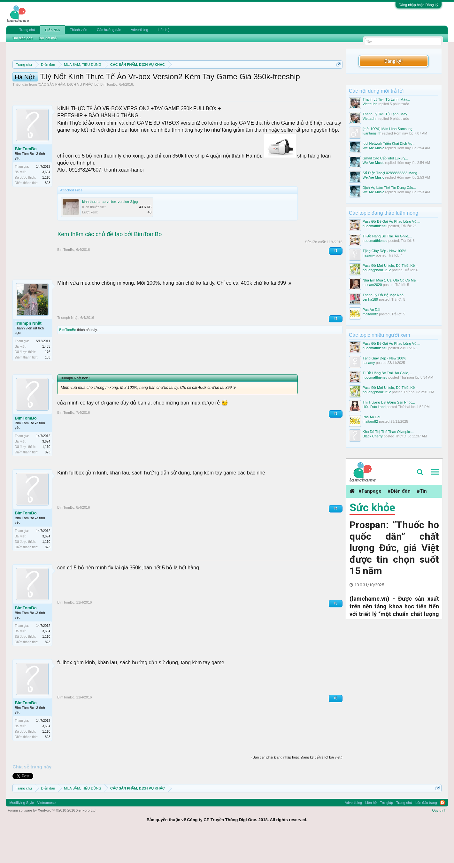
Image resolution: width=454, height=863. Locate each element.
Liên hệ (163, 30)
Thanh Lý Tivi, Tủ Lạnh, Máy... (386, 99)
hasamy (369, 255)
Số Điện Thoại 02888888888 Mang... (391, 173)
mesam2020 (372, 285)
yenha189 (370, 299)
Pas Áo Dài (371, 310)
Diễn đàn (52, 30)
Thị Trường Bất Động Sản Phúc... (389, 402)
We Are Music (373, 148)
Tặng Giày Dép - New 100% (384, 251)
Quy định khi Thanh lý (280, 80)
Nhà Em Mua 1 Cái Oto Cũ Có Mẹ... (391, 280)
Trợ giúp (386, 831)
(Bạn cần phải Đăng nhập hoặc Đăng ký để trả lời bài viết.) (296, 786)
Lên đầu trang (426, 831)
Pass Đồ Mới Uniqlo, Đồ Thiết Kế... (390, 265)
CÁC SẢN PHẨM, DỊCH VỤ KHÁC (66, 113)
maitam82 (370, 314)
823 (47, 211)
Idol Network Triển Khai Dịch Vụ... (389, 143)
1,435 (46, 375)
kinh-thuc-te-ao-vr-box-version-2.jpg (110, 230)
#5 (335, 632)
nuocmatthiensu (375, 226)
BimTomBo (108, 113)
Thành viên (78, 30)
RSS (442, 831)
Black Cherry (373, 436)
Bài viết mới (48, 38)
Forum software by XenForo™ (52, 839)
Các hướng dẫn (109, 30)
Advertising (139, 30)
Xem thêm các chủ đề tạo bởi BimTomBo (109, 263)
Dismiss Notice (337, 79)
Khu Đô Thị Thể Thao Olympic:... (388, 432)
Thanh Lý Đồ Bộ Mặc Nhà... (384, 295)
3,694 (46, 201)
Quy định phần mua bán (220, 80)
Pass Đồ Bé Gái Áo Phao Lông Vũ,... (391, 221)
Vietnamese (46, 831)
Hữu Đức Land (374, 407)
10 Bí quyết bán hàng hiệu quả (145, 87)
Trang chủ (27, 30)
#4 (335, 537)
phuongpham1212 (377, 270)
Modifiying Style (21, 831)
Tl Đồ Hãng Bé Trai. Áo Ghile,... (387, 236)
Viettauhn (370, 104)
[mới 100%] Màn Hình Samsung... (389, 129)
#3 (335, 442)
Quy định (439, 839)
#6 (335, 727)
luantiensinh (372, 133)
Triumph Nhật (28, 352)
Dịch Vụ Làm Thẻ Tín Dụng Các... (389, 187)
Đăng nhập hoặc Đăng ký (418, 5)
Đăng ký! (393, 61)
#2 (335, 347)
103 (47, 386)
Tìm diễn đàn (22, 38)
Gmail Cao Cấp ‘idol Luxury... (385, 158)
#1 (335, 279)
